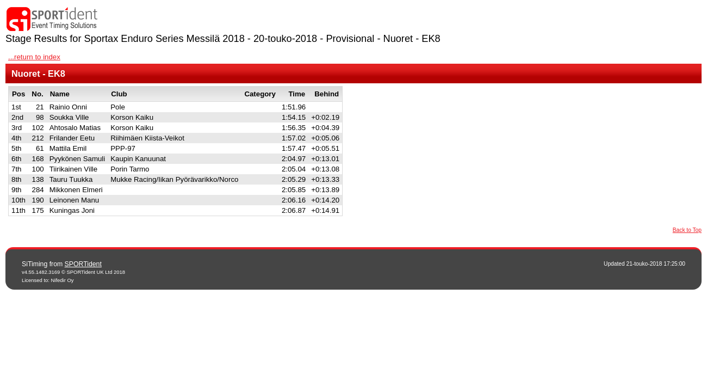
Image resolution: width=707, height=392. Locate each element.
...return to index (34, 57)
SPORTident (83, 264)
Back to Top (687, 230)
